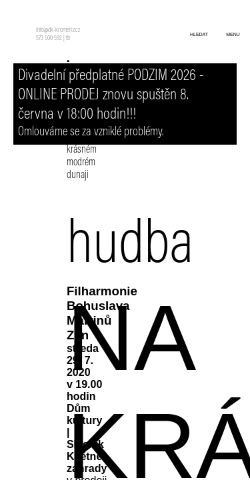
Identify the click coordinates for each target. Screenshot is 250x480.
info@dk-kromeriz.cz (58, 30)
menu (233, 34)
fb (68, 38)
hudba (130, 247)
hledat (199, 34)
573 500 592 (49, 38)
